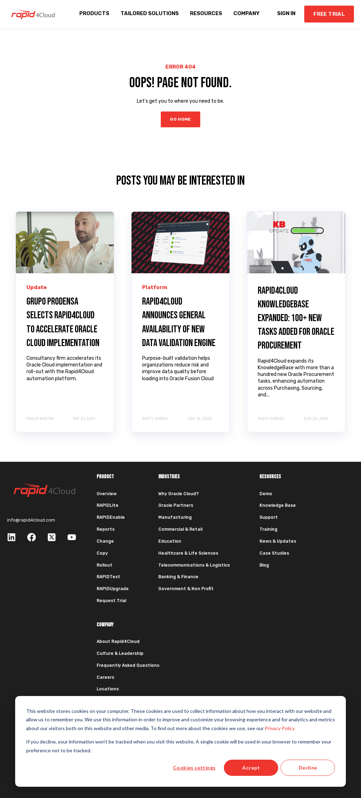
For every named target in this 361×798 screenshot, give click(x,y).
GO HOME (180, 119)
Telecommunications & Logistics (194, 565)
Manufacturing (175, 517)
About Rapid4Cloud (118, 641)
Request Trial (111, 600)
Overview (107, 493)
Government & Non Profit (186, 588)
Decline (308, 768)
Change (105, 541)
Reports (106, 529)
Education (169, 541)
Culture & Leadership (120, 653)
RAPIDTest (108, 576)
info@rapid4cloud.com (31, 520)
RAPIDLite (107, 505)
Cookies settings (194, 768)
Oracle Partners (175, 505)
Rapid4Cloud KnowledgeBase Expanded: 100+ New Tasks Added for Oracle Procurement (296, 318)
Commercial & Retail (180, 529)
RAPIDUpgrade (113, 588)
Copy (102, 553)
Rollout (104, 565)
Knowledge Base (277, 505)
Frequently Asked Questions (128, 665)
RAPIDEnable (111, 517)
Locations (108, 689)
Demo (265, 493)
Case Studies (274, 553)
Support (268, 517)
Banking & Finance (178, 576)
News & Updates (277, 541)
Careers (105, 677)
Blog (264, 565)
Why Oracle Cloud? (178, 493)
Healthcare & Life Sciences (188, 553)
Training (268, 529)
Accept (251, 768)
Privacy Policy (280, 728)
